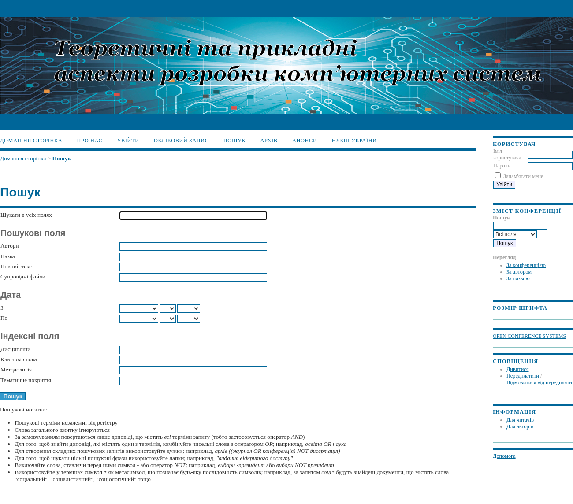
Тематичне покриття (25, 380)
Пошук (234, 140)
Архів (268, 140)
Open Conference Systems (529, 336)
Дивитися (517, 369)
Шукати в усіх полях (26, 214)
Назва (7, 256)
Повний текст (17, 266)
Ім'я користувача (507, 154)
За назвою (518, 278)
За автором (519, 272)
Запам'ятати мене (523, 176)
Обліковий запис (181, 140)
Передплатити (522, 376)
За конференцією (526, 265)
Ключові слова (18, 359)
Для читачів (520, 420)
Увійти (128, 140)
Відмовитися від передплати (539, 382)
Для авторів (519, 426)
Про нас (90, 140)
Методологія (16, 369)
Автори (9, 245)
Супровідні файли (22, 276)
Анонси (304, 140)
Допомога (504, 456)
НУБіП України (354, 140)
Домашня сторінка (31, 140)
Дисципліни (15, 349)
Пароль (501, 166)
